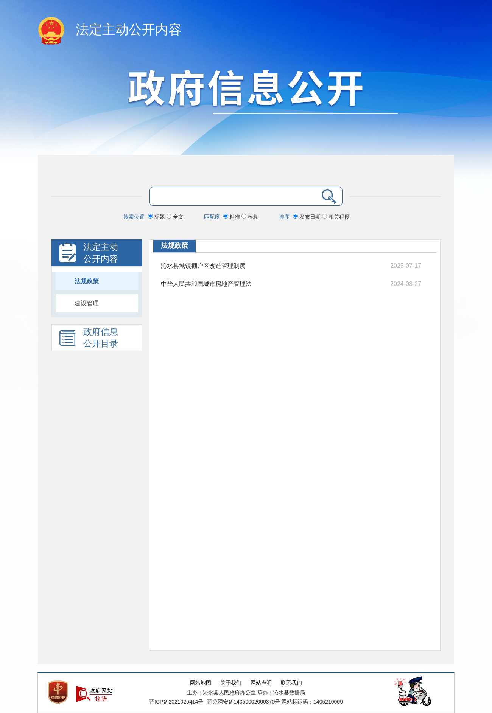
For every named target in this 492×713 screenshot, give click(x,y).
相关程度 (336, 217)
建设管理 (87, 303)
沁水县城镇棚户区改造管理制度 (203, 266)
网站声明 (261, 683)
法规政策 (87, 281)
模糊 (249, 217)
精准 (232, 217)
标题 (157, 217)
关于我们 (230, 683)
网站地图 (200, 683)
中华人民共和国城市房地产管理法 (206, 284)
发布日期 (307, 217)
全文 (175, 217)
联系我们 (291, 683)
